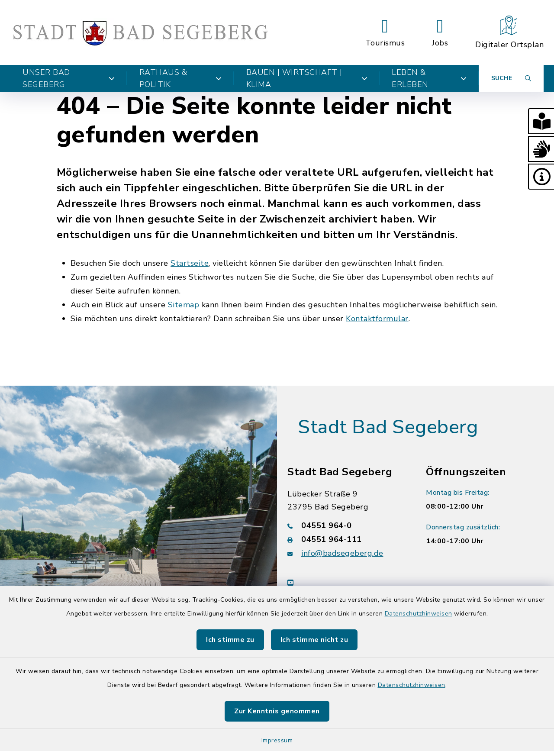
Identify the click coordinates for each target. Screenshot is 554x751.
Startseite (190, 263)
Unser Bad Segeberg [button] (69, 78)
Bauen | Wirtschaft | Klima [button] (306, 78)
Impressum (277, 740)
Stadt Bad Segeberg (388, 427)
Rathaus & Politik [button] (180, 78)
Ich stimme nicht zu (314, 640)
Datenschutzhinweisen (418, 613)
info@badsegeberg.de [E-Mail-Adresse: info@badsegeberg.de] (342, 553)
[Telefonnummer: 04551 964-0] (346, 525)
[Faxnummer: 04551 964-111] (346, 539)
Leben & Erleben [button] (429, 78)
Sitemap (184, 305)
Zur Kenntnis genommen (277, 711)
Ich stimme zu (230, 640)
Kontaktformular (377, 318)
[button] (541, 121)
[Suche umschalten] (511, 78)
